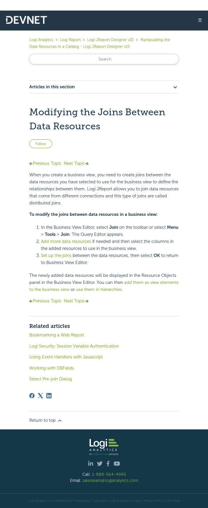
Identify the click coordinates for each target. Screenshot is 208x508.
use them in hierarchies (99, 289)
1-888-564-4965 (109, 474)
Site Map (173, 501)
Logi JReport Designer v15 (110, 40)
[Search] (104, 59)
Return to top (46, 421)
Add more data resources (66, 241)
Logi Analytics (41, 40)
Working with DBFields (51, 368)
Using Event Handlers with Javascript (66, 357)
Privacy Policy (154, 501)
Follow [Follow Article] (40, 144)
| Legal (136, 501)
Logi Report (70, 40)
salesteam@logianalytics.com (110, 480)
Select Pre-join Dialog (50, 379)
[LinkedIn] (49, 395)
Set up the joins (56, 255)
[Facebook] (32, 395)
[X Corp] (40, 395)
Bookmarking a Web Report (56, 335)
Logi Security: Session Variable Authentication (74, 346)
